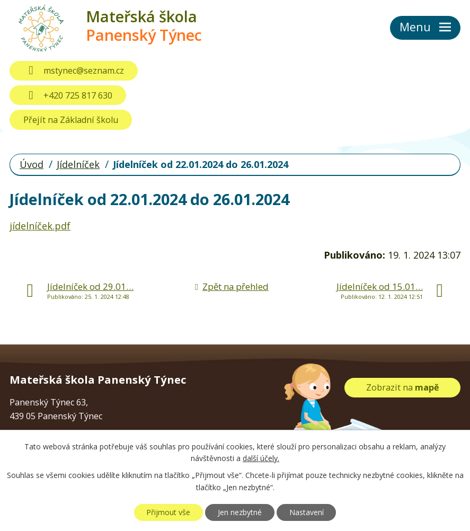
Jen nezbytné (240, 512)
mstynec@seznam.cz (73, 70)
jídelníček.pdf (40, 225)
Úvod (31, 164)
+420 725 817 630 (67, 95)
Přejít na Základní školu (70, 120)
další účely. (261, 459)
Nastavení (306, 512)
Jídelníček (78, 164)
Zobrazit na (402, 387)
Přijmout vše (168, 512)
